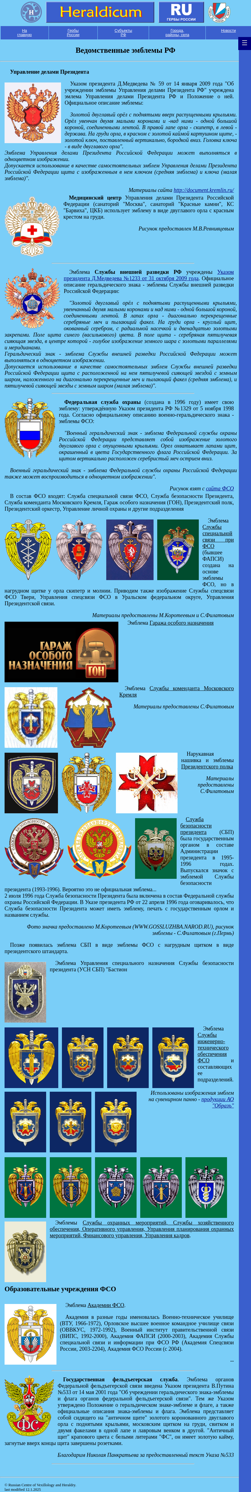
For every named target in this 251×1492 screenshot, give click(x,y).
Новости (228, 31)
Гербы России (73, 33)
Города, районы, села (177, 33)
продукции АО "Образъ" (218, 1102)
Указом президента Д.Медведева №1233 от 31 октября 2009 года (149, 275)
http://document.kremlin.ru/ (204, 190)
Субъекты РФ (123, 33)
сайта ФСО (220, 489)
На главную (24, 33)
